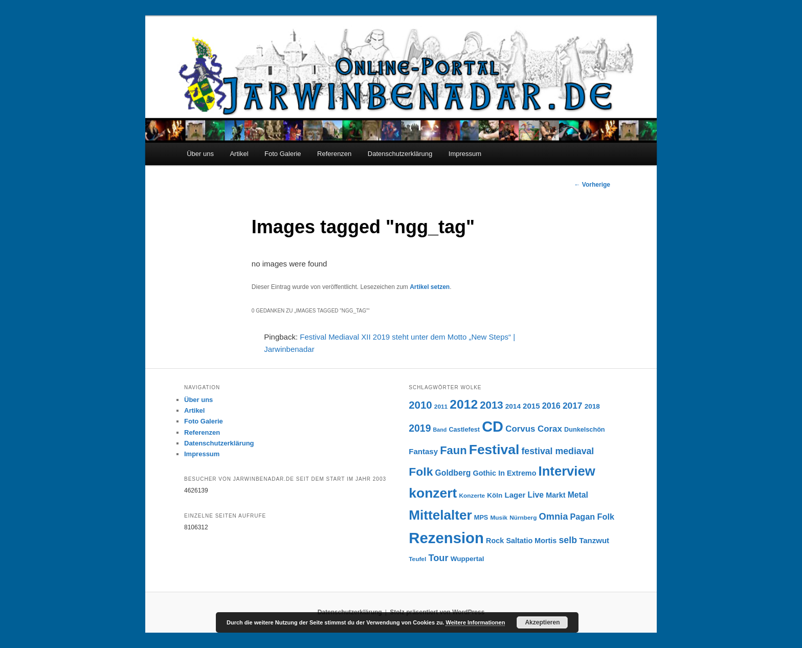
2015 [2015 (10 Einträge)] (531, 405)
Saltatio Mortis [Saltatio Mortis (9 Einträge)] (531, 541)
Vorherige (592, 184)
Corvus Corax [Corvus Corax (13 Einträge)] (533, 429)
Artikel (239, 154)
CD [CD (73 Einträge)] (492, 426)
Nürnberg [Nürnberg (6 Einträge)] (523, 517)
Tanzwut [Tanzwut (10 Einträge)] (594, 540)
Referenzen (334, 154)
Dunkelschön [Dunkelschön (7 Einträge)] (584, 429)
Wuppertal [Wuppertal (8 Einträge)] (467, 559)
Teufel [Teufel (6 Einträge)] (417, 559)
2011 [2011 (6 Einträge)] (441, 406)
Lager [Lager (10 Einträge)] (515, 494)
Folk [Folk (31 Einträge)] (421, 471)
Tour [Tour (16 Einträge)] (438, 557)
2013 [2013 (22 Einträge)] (491, 405)
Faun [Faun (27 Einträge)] (453, 450)
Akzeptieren (542, 622)
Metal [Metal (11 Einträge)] (578, 494)
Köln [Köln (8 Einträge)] (494, 495)
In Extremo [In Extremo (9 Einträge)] (517, 473)
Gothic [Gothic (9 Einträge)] (484, 473)
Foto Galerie (282, 154)
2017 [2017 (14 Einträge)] (573, 405)
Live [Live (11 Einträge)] (536, 494)
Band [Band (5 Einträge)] (440, 430)
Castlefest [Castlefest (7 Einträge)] (464, 429)
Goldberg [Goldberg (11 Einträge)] (453, 472)
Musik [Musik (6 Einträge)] (498, 517)
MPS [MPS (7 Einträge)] (481, 517)
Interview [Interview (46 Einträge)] (567, 471)
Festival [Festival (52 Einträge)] (494, 449)
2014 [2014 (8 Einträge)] (513, 406)
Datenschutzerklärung (400, 154)
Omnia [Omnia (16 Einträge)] (553, 516)
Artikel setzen (430, 287)
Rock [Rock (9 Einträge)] (495, 541)
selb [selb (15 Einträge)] (568, 540)
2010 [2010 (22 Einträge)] (420, 405)
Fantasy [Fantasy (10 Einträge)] (423, 451)
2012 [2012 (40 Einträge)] (464, 404)
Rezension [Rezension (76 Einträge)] (446, 537)
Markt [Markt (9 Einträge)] (555, 495)
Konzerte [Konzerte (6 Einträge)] (472, 495)
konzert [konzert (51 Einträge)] (433, 493)
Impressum (465, 154)
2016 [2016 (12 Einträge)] (551, 405)
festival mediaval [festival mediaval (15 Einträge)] (557, 451)
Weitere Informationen (475, 622)
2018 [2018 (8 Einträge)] (592, 406)
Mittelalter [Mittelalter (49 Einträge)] (440, 515)
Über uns (200, 154)
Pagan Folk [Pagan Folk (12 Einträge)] (592, 516)
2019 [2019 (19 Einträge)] (420, 428)
